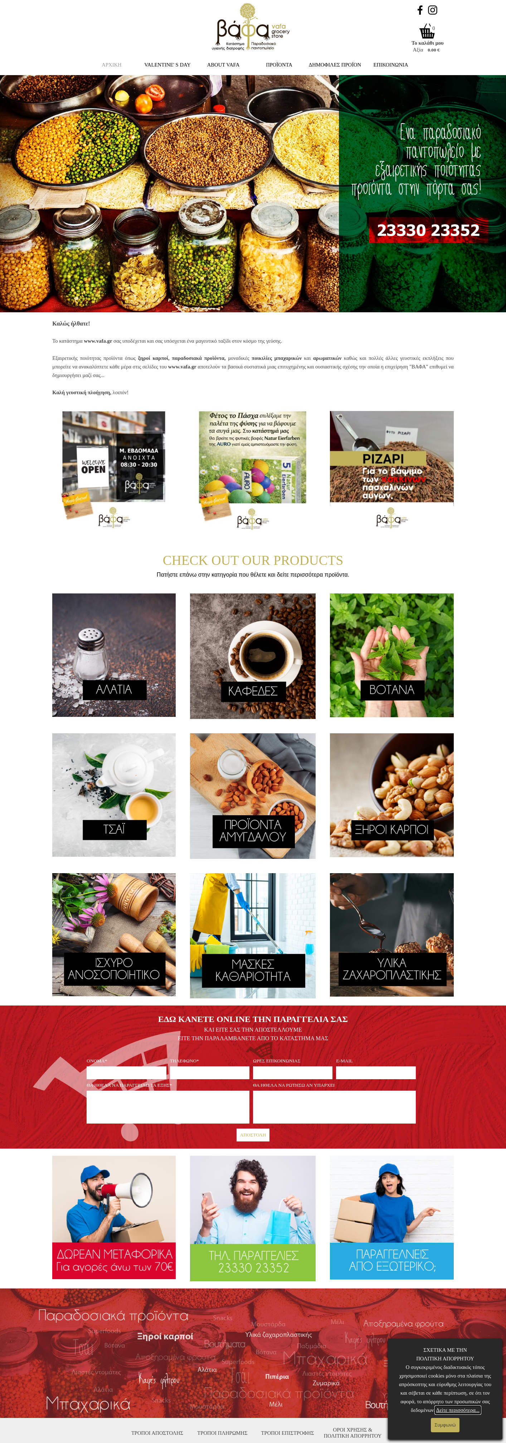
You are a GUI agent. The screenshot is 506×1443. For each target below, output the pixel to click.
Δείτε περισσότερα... (458, 1410)
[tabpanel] (252, 358)
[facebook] (420, 10)
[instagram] (432, 10)
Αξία (418, 50)
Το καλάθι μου (428, 43)
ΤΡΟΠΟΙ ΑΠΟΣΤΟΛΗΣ (157, 1433)
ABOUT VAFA (223, 65)
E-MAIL (344, 1060)
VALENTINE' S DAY (167, 65)
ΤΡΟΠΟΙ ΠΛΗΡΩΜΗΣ (222, 1433)
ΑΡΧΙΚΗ (111, 65)
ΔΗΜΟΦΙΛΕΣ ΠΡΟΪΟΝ (335, 65)
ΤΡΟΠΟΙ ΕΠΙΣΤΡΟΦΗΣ (287, 1433)
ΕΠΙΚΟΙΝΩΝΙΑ (391, 65)
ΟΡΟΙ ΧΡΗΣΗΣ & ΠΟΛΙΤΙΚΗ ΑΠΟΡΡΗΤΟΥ (353, 1433)
